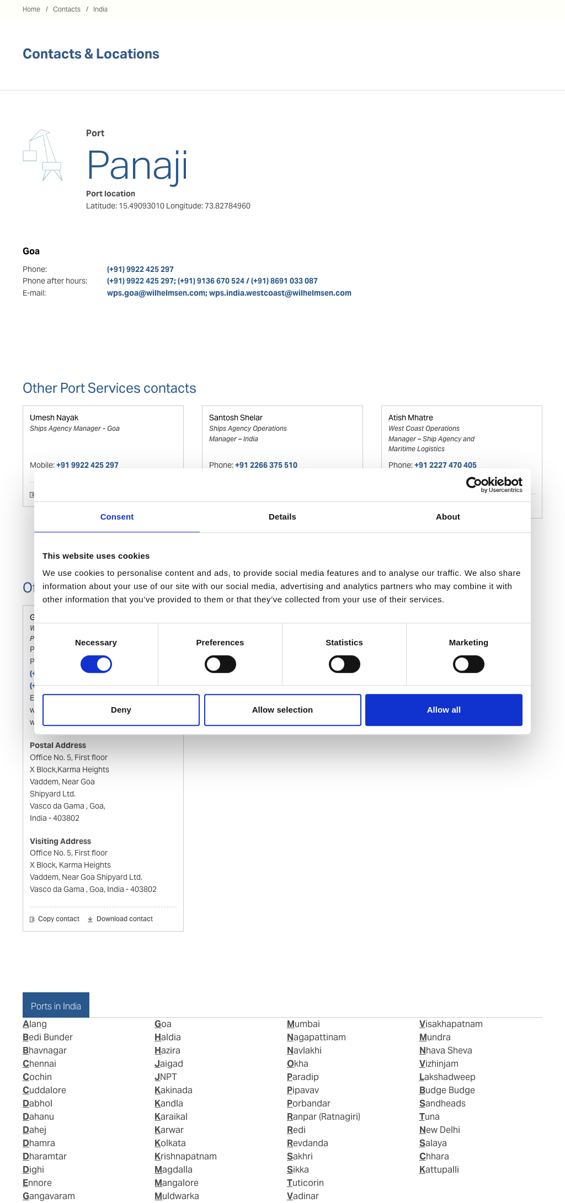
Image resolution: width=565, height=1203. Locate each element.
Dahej (34, 1130)
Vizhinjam (439, 1064)
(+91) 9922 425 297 (140, 269)
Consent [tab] (117, 516)
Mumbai (303, 1024)
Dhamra (39, 1143)
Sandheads (442, 1103)
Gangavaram (49, 1196)
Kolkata (170, 1143)
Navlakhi (304, 1050)
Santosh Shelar (236, 418)
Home (31, 9)
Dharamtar (45, 1156)
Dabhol (37, 1103)
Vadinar (303, 1196)
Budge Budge (447, 1090)
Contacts (67, 9)
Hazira (167, 1050)
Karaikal (171, 1116)
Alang (35, 1024)
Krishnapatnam (185, 1156)
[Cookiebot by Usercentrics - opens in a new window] (474, 485)
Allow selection (282, 709)
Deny (121, 709)
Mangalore (176, 1183)
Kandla (168, 1103)
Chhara (434, 1156)
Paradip (303, 1077)
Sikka (298, 1169)
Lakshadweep (447, 1077)
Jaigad (168, 1064)
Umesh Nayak (54, 418)
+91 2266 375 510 (266, 465)
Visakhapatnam (451, 1024)
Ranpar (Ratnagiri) (323, 1116)
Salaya (433, 1143)
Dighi (33, 1169)
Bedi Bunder (48, 1037)
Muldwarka (176, 1196)
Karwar (169, 1130)
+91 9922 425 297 (87, 465)
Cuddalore (44, 1090)
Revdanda (307, 1143)
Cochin (37, 1077)
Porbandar (309, 1103)
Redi (296, 1130)
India (100, 9)
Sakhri (300, 1156)
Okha (297, 1064)
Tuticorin (305, 1183)
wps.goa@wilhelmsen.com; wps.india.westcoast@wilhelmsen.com (229, 293)
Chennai (39, 1064)
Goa (163, 1024)
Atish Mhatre (410, 418)
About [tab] (448, 516)
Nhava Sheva (445, 1050)
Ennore (37, 1183)
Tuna (429, 1116)
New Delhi (439, 1130)
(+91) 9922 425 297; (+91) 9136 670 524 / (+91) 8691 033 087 (212, 281)
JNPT (165, 1077)
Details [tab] (282, 516)
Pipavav (303, 1090)
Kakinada (173, 1090)
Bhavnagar (45, 1050)
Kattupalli (439, 1169)
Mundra (435, 1037)
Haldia (167, 1037)
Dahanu (38, 1116)
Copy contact (58, 919)
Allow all (444, 709)
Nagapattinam (316, 1037)
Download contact (125, 919)
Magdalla (173, 1169)
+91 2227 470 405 (445, 465)
